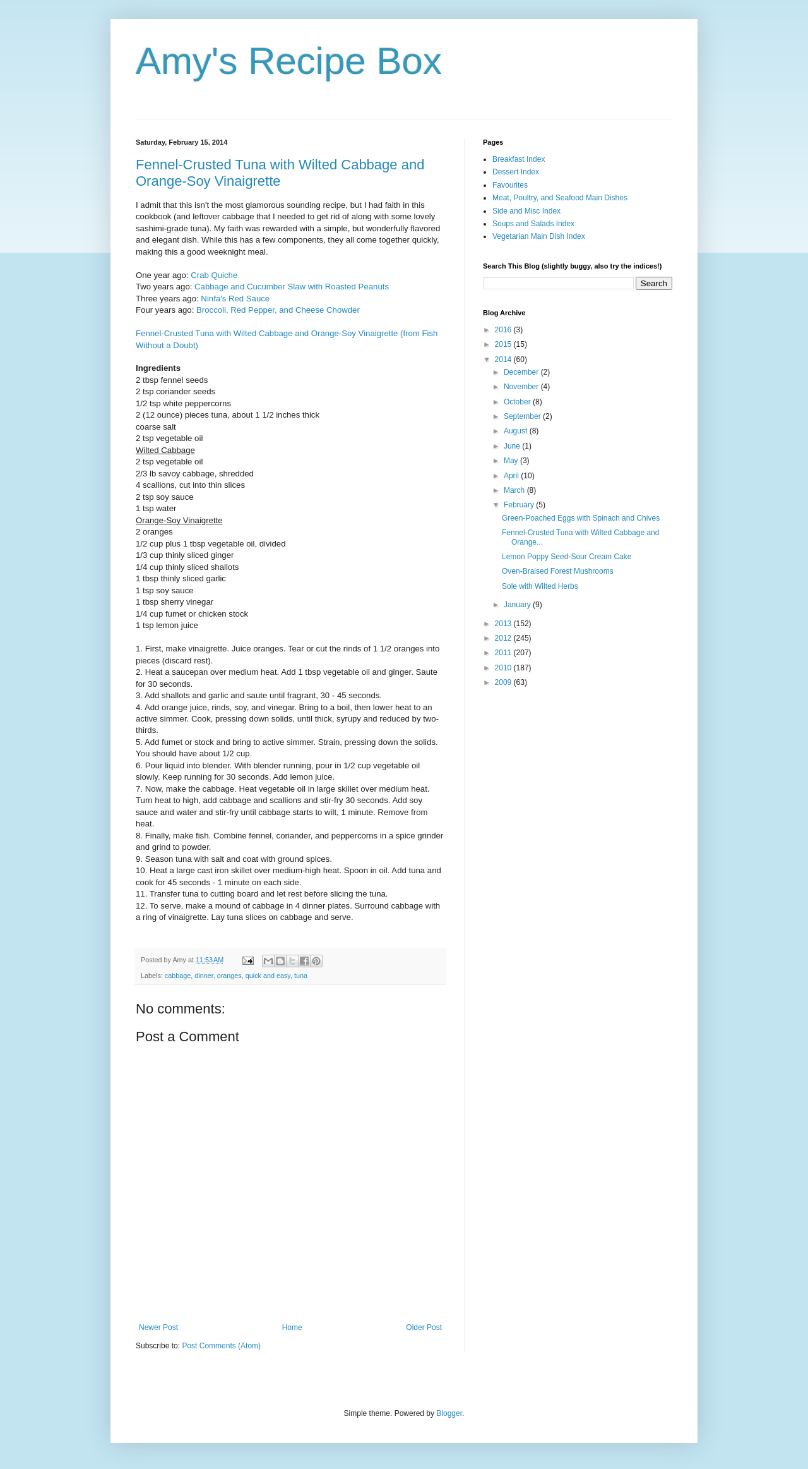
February (520, 504)
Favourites (510, 185)
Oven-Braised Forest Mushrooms (558, 571)
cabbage (178, 975)
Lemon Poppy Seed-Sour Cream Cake (566, 556)
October (518, 401)
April (512, 475)
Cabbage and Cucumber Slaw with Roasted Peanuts (291, 286)
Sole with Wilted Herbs (540, 586)
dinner (203, 975)
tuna (300, 975)
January (518, 604)
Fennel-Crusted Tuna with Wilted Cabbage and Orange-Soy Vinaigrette (280, 173)
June (513, 446)
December (522, 372)
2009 (504, 682)
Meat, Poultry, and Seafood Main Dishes (559, 197)
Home (292, 1327)
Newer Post (158, 1327)
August (517, 430)
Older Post (424, 1327)
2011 (504, 652)
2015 (504, 344)
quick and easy (268, 975)
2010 (504, 667)
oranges (229, 975)
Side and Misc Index (526, 211)
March (515, 490)
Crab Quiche (214, 275)
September (523, 416)
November (522, 386)
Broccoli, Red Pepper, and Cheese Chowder (278, 310)
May (512, 460)
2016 (504, 329)
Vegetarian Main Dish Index (538, 236)
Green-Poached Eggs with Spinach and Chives (581, 518)
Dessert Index (515, 171)
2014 (504, 359)
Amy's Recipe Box (289, 61)
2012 (504, 638)
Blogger (449, 1413)
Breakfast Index (518, 159)
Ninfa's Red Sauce (235, 298)
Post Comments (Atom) (221, 1345)
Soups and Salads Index (533, 223)
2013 (504, 623)
